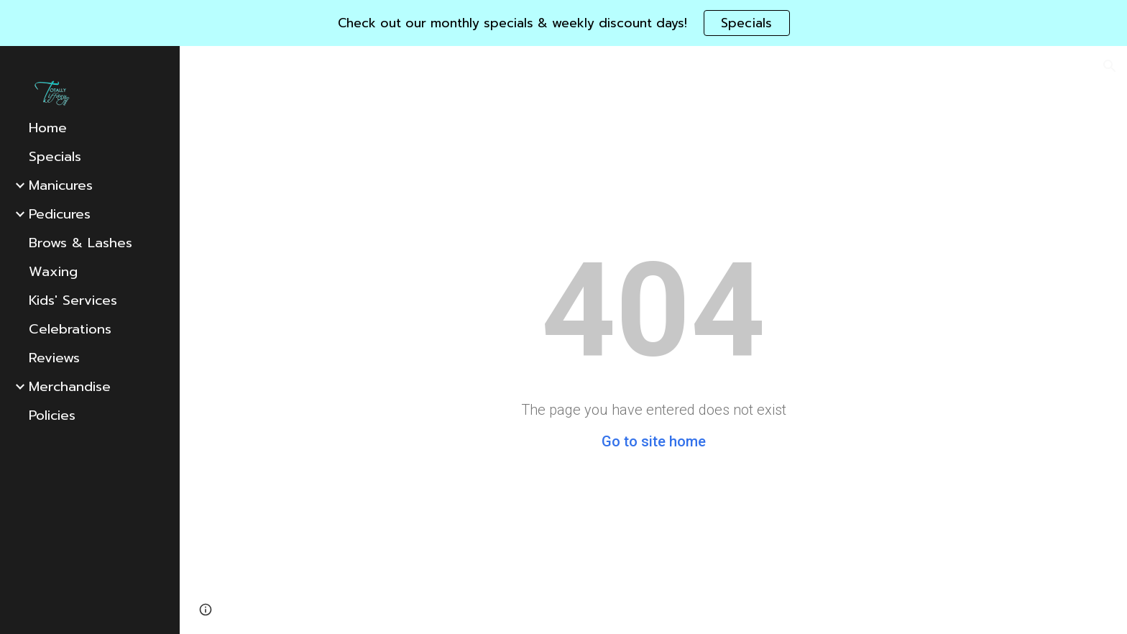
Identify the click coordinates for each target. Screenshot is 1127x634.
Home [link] (48, 128)
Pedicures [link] (60, 214)
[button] (1109, 66)
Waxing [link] (53, 272)
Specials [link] (55, 157)
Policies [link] (52, 415)
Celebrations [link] (70, 329)
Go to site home (654, 441)
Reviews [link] (54, 358)
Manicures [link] (61, 185)
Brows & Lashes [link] (80, 243)
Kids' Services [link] (73, 300)
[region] (563, 23)
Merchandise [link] (70, 387)
